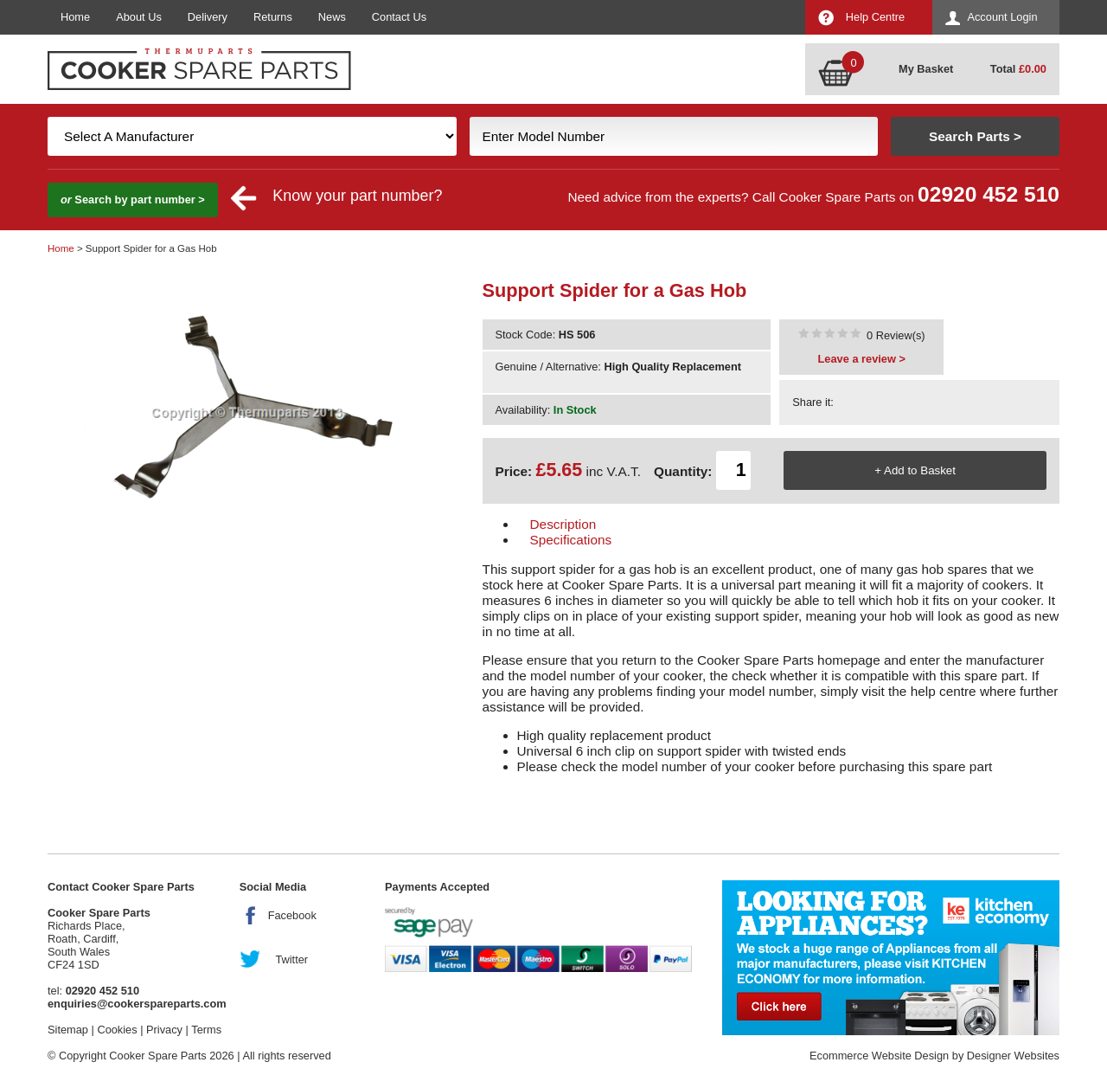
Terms (206, 1029)
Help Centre (875, 16)
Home (75, 16)
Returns (272, 16)
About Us (139, 16)
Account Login (1002, 16)
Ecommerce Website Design (879, 1055)
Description (563, 524)
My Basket (926, 68)
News (332, 16)
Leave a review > (861, 358)
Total (1018, 68)
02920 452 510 (988, 194)
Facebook (292, 915)
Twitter (291, 959)
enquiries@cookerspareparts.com (137, 1003)
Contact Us (399, 16)
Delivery (207, 16)
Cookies (117, 1029)
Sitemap (68, 1029)
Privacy (164, 1029)
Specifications (571, 539)
